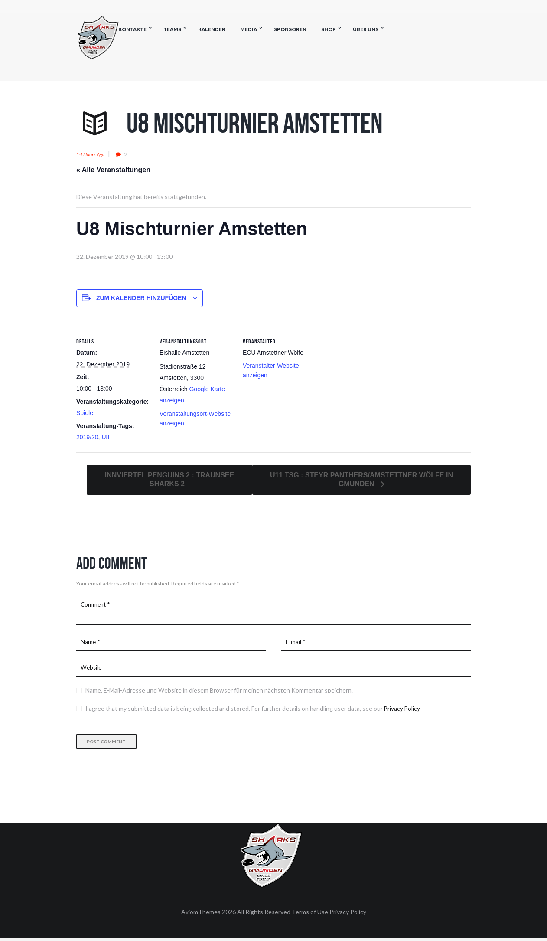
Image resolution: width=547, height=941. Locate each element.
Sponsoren (290, 29)
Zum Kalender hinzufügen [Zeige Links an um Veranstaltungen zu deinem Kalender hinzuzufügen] (141, 297)
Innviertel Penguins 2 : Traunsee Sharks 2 (169, 479)
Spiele (84, 412)
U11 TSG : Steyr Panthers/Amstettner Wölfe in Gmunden (361, 479)
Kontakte (132, 29)
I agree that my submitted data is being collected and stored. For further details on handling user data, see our (253, 711)
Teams (172, 29)
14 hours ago (92, 153)
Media (248, 29)
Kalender (211, 29)
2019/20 (87, 437)
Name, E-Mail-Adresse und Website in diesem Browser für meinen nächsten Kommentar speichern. (219, 693)
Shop (328, 29)
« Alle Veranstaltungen (113, 169)
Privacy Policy (402, 711)
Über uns (365, 29)
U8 (105, 437)
